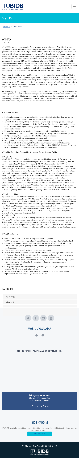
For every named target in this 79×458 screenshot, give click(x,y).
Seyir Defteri (17, 27)
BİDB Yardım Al (39, 434)
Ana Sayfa (6, 27)
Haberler (9, 302)
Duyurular (10, 297)
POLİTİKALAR (38, 351)
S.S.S (61, 351)
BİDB (18, 351)
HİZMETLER (26, 351)
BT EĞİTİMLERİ (51, 351)
